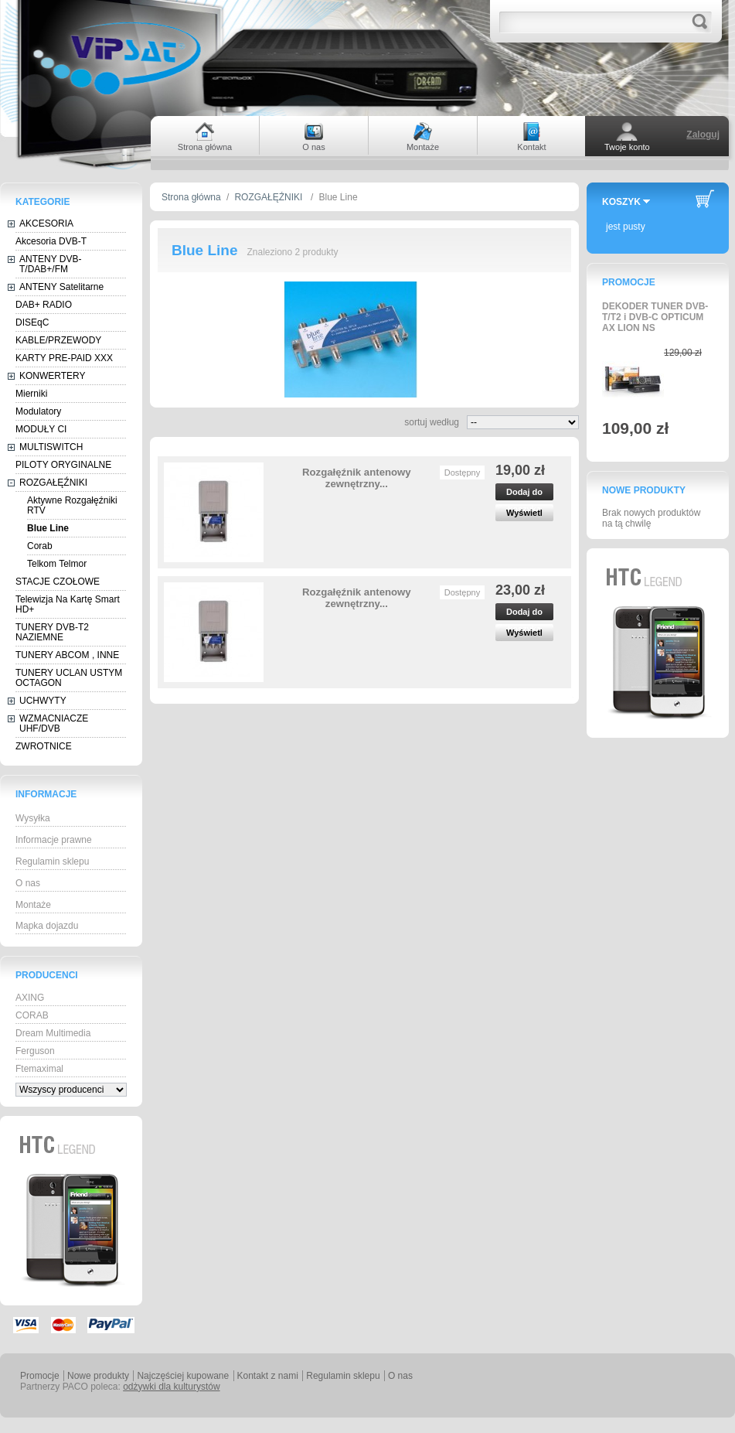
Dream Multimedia (52, 1033)
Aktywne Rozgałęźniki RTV (72, 505)
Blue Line (48, 528)
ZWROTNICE (43, 746)
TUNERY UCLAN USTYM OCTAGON (68, 677)
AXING (29, 997)
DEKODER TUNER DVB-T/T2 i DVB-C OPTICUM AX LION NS (655, 317)
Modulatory (38, 411)
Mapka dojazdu (46, 925)
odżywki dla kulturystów (171, 1386)
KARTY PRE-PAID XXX (64, 358)
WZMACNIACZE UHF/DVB (53, 723)
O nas (27, 883)
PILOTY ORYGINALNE (63, 464)
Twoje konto (627, 147)
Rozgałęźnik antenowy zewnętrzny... (356, 478)
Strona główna (191, 197)
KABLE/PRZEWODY (58, 340)
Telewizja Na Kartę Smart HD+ (67, 604)
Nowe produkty (644, 490)
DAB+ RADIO (43, 304)
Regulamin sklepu (52, 861)
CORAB (32, 1015)
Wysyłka (32, 818)
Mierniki (31, 393)
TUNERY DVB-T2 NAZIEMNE (52, 632)
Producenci (46, 975)
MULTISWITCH (51, 447)
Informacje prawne (53, 839)
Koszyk (621, 201)
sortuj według (431, 422)
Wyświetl (524, 512)
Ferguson (35, 1051)
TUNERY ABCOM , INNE (67, 655)
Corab (40, 546)
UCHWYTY (42, 700)
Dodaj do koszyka (524, 493)
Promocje (628, 282)
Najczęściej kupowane (183, 1375)
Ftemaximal (39, 1068)
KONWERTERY (52, 375)
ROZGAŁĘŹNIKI (53, 482)
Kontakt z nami (267, 1375)
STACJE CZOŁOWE (57, 581)
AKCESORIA (46, 223)
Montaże (33, 904)
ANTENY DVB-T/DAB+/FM (50, 264)
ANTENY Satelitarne (61, 286)
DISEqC (32, 322)
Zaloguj (703, 134)
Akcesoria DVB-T (51, 241)
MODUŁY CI (40, 429)
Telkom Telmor (57, 563)
